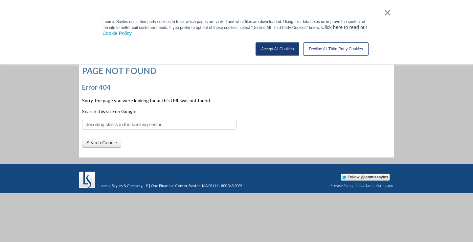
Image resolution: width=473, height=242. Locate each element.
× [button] (387, 12)
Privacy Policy (341, 185)
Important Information (374, 185)
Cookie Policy (116, 33)
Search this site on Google (109, 111)
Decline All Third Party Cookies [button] (336, 49)
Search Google (101, 142)
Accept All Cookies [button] (277, 49)
